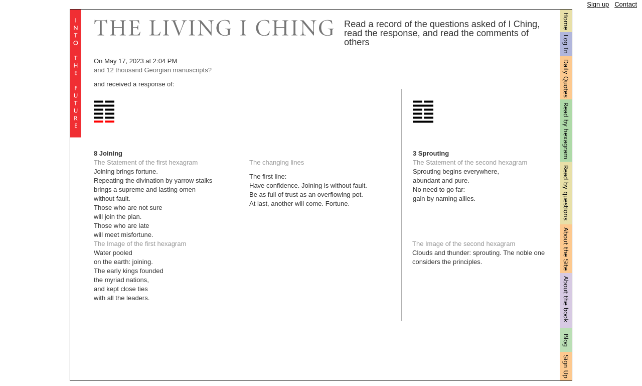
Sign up (598, 4)
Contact (625, 4)
